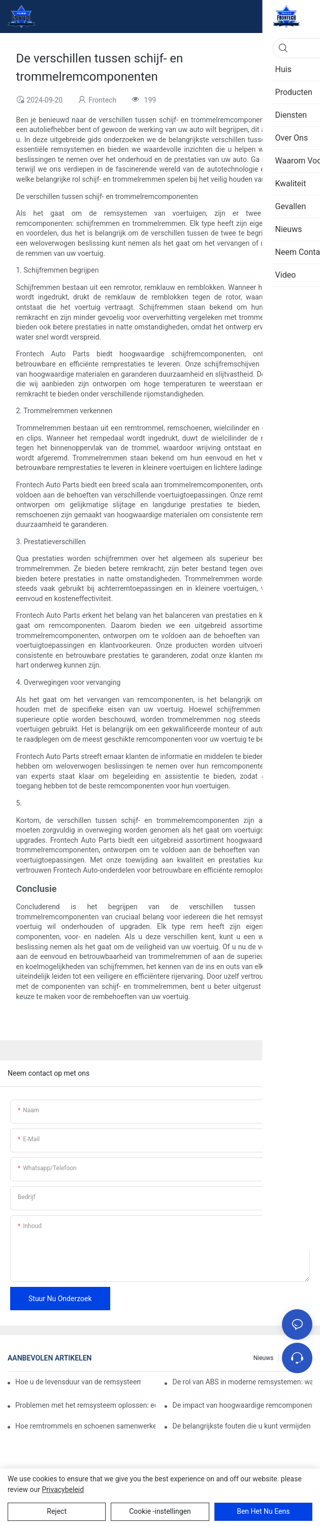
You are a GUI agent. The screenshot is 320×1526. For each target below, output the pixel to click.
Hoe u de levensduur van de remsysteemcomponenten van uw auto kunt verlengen (78, 1382)
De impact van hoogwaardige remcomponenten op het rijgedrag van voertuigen (242, 1405)
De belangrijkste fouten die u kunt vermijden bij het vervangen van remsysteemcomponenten (242, 1426)
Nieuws (263, 1358)
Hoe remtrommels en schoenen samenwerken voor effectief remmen (85, 1426)
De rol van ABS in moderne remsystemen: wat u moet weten (242, 1382)
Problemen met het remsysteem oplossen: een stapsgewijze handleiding (85, 1405)
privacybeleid (63, 1489)
